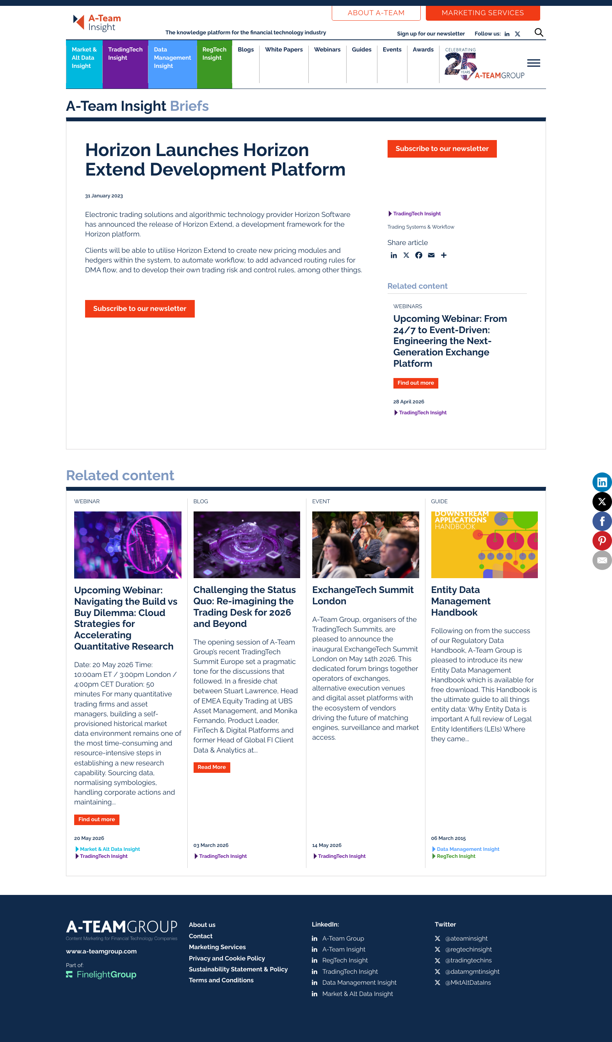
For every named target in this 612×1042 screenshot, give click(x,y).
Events (392, 49)
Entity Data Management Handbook (461, 601)
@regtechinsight (468, 949)
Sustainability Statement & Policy (238, 969)
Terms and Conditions (221, 980)
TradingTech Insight (125, 53)
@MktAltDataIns (468, 982)
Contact (201, 936)
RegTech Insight (214, 53)
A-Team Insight (343, 949)
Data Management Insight (172, 57)
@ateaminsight (466, 938)
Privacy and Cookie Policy (227, 958)
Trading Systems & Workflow (421, 227)
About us (202, 924)
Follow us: (488, 34)
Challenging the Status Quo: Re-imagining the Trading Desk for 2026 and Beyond (245, 606)
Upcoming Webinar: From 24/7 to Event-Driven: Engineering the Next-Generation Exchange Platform (450, 341)
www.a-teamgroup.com (101, 951)
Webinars (327, 49)
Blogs (246, 49)
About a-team (376, 13)
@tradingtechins (468, 960)
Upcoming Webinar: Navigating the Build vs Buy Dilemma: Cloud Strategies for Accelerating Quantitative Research (126, 618)
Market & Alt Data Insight (110, 849)
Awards (423, 49)
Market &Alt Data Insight (84, 57)
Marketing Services (483, 13)
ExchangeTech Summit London (363, 595)
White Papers (284, 49)
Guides (362, 49)
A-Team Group (343, 938)
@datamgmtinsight (472, 971)
